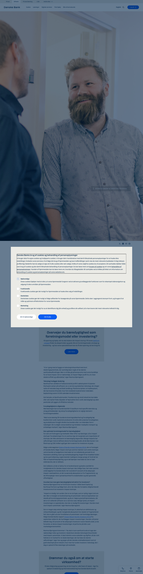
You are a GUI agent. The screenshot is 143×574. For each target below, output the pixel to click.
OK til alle (47, 317)
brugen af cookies (95, 267)
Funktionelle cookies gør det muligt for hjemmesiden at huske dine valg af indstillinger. (52, 290)
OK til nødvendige (26, 317)
